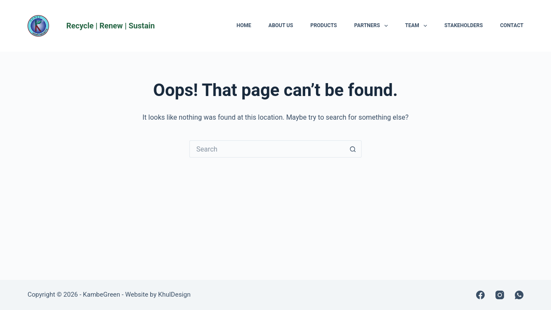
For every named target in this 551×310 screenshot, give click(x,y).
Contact (511, 25)
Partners (372, 26)
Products (323, 25)
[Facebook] (480, 295)
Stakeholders (463, 25)
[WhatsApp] (519, 295)
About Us (281, 25)
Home (244, 25)
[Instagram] (499, 295)
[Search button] (353, 149)
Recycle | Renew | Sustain (110, 25)
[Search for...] (266, 149)
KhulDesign (174, 294)
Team (417, 26)
